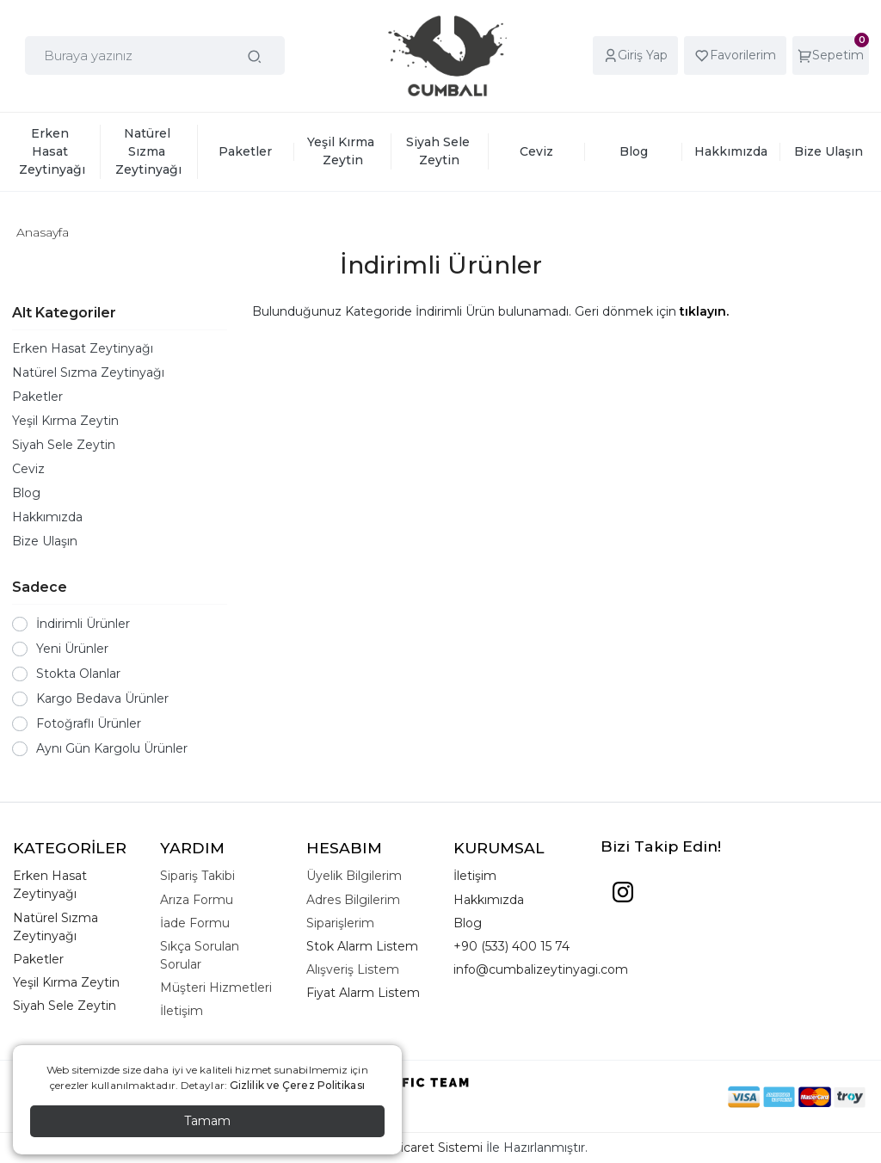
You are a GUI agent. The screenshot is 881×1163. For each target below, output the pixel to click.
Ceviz (28, 469)
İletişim (474, 875)
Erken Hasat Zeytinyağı (82, 348)
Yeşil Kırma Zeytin (65, 420)
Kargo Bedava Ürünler (102, 698)
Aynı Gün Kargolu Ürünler (112, 748)
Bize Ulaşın (44, 541)
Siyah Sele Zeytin (63, 444)
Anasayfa (42, 232)
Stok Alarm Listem (362, 946)
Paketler (37, 396)
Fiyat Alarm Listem (363, 992)
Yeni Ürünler (72, 648)
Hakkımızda (47, 517)
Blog (26, 493)
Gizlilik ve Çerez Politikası (297, 1085)
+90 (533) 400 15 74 (511, 946)
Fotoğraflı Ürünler (88, 723)
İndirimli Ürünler (83, 623)
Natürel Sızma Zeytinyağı (88, 372)
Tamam (207, 1121)
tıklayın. (704, 311)
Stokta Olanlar (78, 673)
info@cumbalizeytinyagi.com (540, 969)
